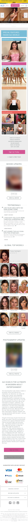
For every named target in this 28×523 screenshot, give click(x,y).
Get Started (15, 5)
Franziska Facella (23, 319)
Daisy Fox (4, 303)
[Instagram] (14, 503)
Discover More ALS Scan (14, 457)
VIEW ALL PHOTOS (14, 374)
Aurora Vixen (13, 303)
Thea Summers (13, 286)
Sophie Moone (23, 286)
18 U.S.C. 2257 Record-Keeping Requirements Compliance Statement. (14, 511)
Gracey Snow (14, 193)
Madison (23, 303)
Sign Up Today (14, 152)
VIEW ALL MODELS (14, 332)
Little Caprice (4, 286)
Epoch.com (14, 518)
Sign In (22, 5)
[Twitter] (10, 503)
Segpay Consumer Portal (23, 519)
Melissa (4, 319)
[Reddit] (18, 503)
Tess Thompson (13, 270)
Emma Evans (23, 270)
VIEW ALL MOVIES (14, 198)
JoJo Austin (4, 270)
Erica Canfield (14, 369)
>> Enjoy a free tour (14, 157)
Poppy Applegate (15, 251)
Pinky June (13, 319)
